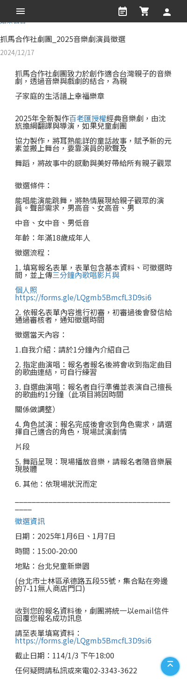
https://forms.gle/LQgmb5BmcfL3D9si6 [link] (83, 297)
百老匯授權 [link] (87, 118)
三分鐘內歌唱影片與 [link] (85, 274)
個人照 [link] (26, 289)
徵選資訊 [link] (30, 520)
